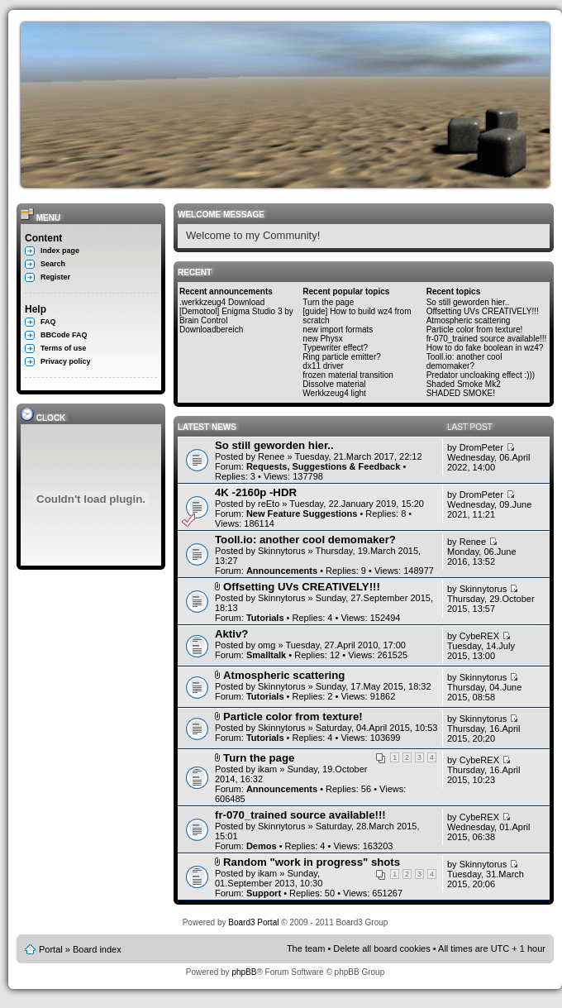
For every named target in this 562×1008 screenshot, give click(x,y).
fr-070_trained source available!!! (486, 338)
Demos (261, 846)
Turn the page (328, 302)
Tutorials (265, 618)
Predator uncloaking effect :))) (481, 375)
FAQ (48, 322)
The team (306, 948)
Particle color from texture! (474, 329)
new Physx (322, 338)
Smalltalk (266, 655)
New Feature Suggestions (301, 513)
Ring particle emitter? (341, 356)
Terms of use (63, 348)
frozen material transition (347, 375)
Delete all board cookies (381, 948)
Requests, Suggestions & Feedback (323, 466)
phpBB (243, 972)
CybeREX (479, 636)
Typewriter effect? (335, 347)
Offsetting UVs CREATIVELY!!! (482, 311)
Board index (97, 949)
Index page (59, 250)
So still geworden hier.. (468, 302)
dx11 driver (322, 365)
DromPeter (481, 447)
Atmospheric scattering (468, 320)
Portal (51, 949)
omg (266, 645)
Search (52, 264)
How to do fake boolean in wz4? (485, 347)
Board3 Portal (253, 922)
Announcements (281, 571)
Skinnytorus (281, 551)
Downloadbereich (211, 329)
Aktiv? (231, 634)
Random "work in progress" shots (311, 862)
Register (55, 277)
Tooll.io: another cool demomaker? (464, 361)
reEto (268, 504)
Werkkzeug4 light (334, 393)
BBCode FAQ (64, 335)
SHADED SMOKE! (460, 393)
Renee (271, 456)
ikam (267, 769)
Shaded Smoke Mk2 (463, 384)
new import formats (337, 329)
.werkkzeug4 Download (221, 302)
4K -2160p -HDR (256, 492)
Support (263, 893)
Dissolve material (333, 384)
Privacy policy (65, 361)
